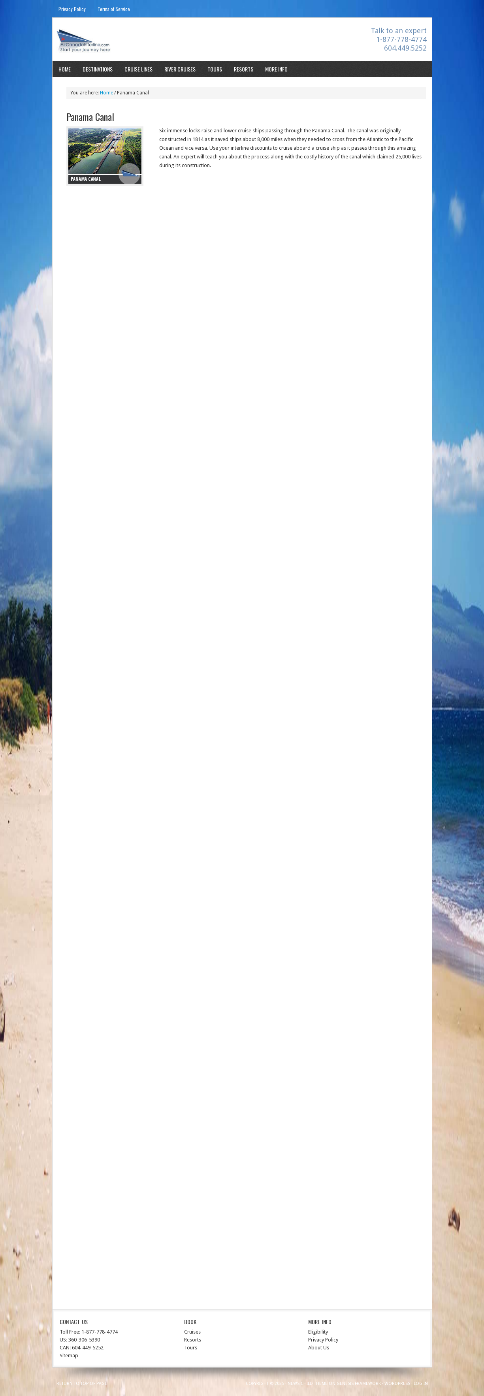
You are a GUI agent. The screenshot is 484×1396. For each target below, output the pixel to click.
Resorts (243, 69)
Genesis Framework (359, 1383)
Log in (421, 1383)
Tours (214, 69)
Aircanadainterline (121, 40)
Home (64, 69)
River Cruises (180, 69)
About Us (318, 1348)
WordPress (397, 1383)
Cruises (192, 1332)
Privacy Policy (72, 9)
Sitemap (69, 1355)
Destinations (98, 69)
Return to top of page (81, 1383)
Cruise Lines (138, 69)
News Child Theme (308, 1383)
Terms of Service (114, 9)
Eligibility (318, 1332)
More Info (276, 69)
